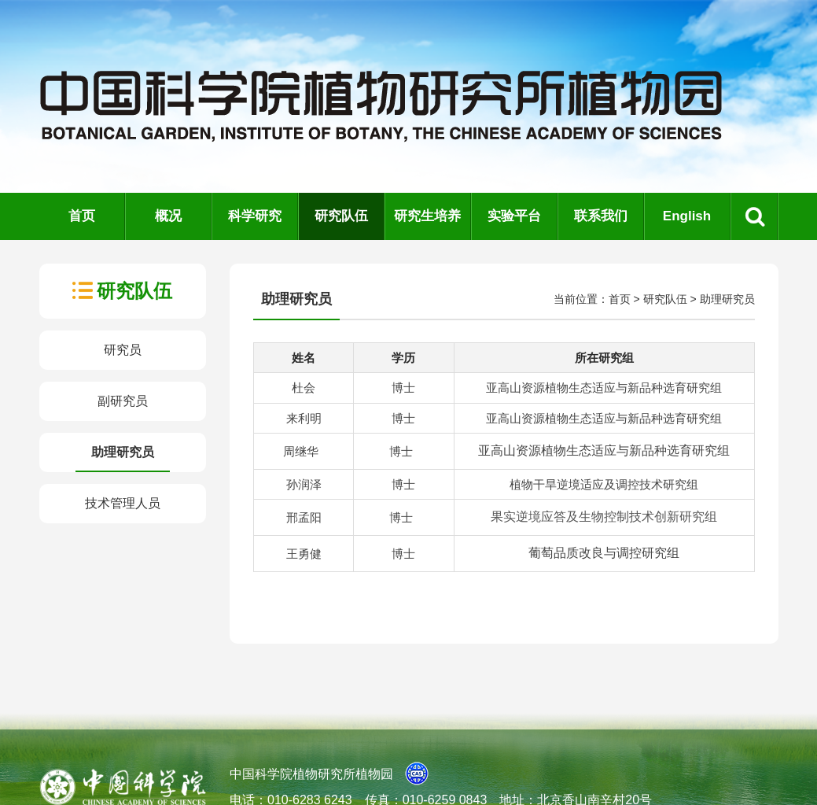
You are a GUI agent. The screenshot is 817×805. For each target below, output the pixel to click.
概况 (168, 216)
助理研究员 (122, 452)
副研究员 (123, 401)
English (687, 216)
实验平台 (514, 216)
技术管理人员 (122, 503)
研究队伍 (341, 216)
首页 (81, 216)
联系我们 (600, 216)
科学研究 (255, 216)
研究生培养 (427, 216)
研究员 (123, 349)
